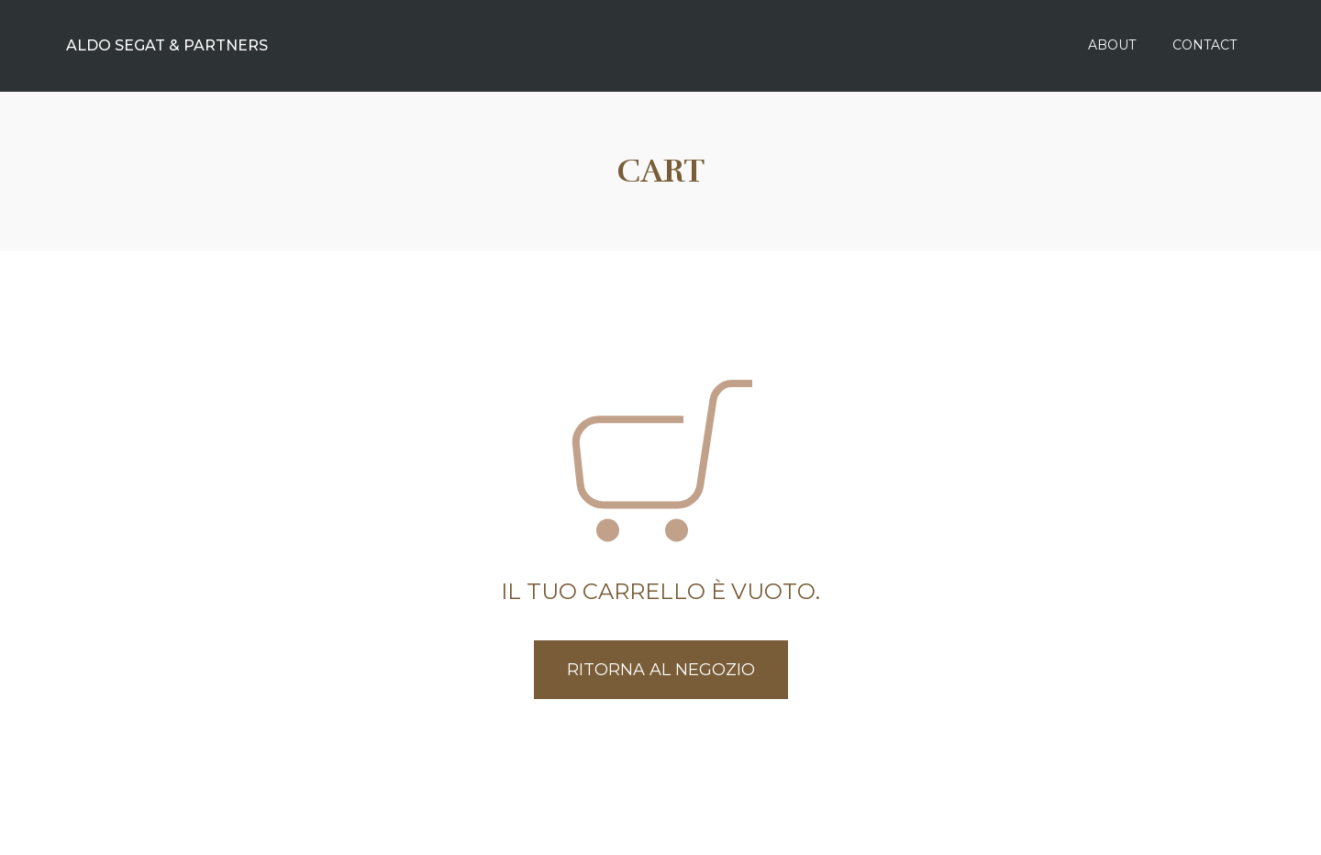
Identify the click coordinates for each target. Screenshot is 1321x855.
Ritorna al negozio (661, 670)
